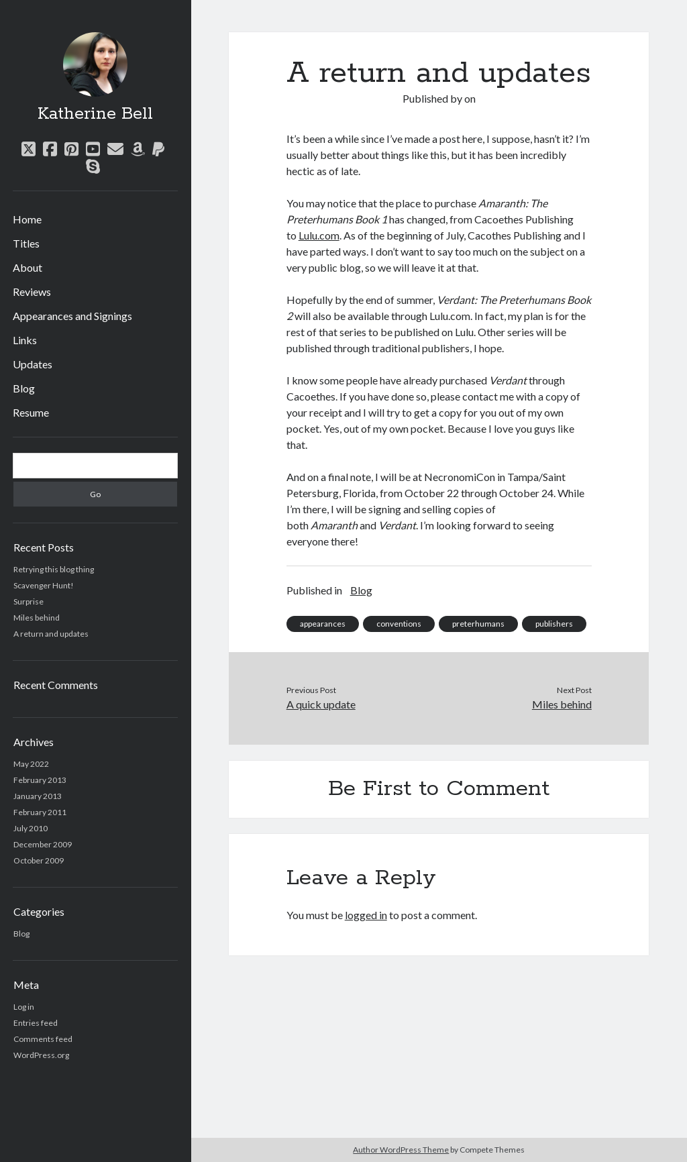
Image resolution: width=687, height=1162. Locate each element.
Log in (23, 1007)
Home (27, 219)
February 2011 (39, 812)
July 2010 (30, 828)
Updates (32, 364)
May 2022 (31, 764)
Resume (31, 412)
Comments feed (42, 1039)
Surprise (28, 601)
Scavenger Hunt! (43, 585)
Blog (24, 388)
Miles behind (36, 618)
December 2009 (42, 844)
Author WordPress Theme (401, 1150)
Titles (26, 243)
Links (25, 339)
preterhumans (478, 624)
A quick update (321, 704)
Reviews (32, 291)
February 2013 (39, 780)
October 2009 (38, 860)
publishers (554, 624)
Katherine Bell (95, 114)
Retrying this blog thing (53, 569)
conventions (398, 624)
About (27, 267)
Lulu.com (319, 235)
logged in (366, 914)
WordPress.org (41, 1055)
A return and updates (51, 634)
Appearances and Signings (72, 315)
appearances (323, 624)
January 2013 (37, 796)
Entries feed (35, 1023)
